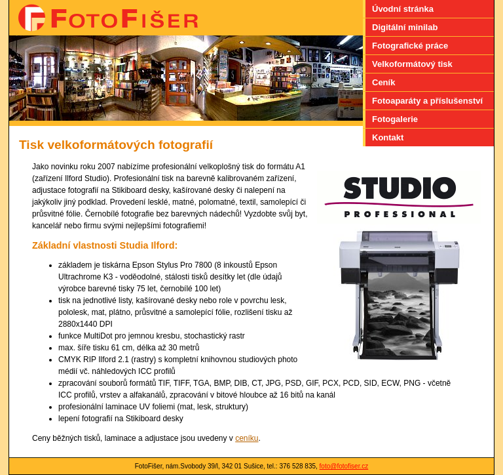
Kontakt (387, 137)
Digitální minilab (405, 27)
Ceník (383, 82)
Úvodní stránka (403, 9)
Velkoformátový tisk (412, 64)
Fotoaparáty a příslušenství (427, 101)
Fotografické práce (410, 46)
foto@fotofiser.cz (344, 466)
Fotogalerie (395, 119)
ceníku (246, 438)
